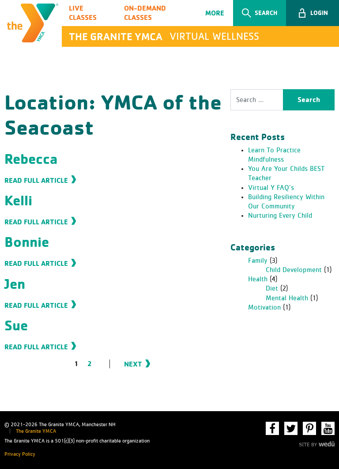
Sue (16, 325)
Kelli (18, 200)
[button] (312, 13)
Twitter (291, 428)
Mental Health (287, 298)
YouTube (328, 428)
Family (257, 260)
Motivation (264, 307)
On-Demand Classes (145, 13)
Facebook (272, 428)
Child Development (294, 269)
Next (133, 363)
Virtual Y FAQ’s (271, 187)
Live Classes (83, 13)
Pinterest (309, 428)
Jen (14, 283)
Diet (272, 288)
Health (257, 279)
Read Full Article (36, 180)
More (214, 12)
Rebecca (30, 158)
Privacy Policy (19, 454)
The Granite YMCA (36, 431)
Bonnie (26, 241)
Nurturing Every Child (280, 215)
